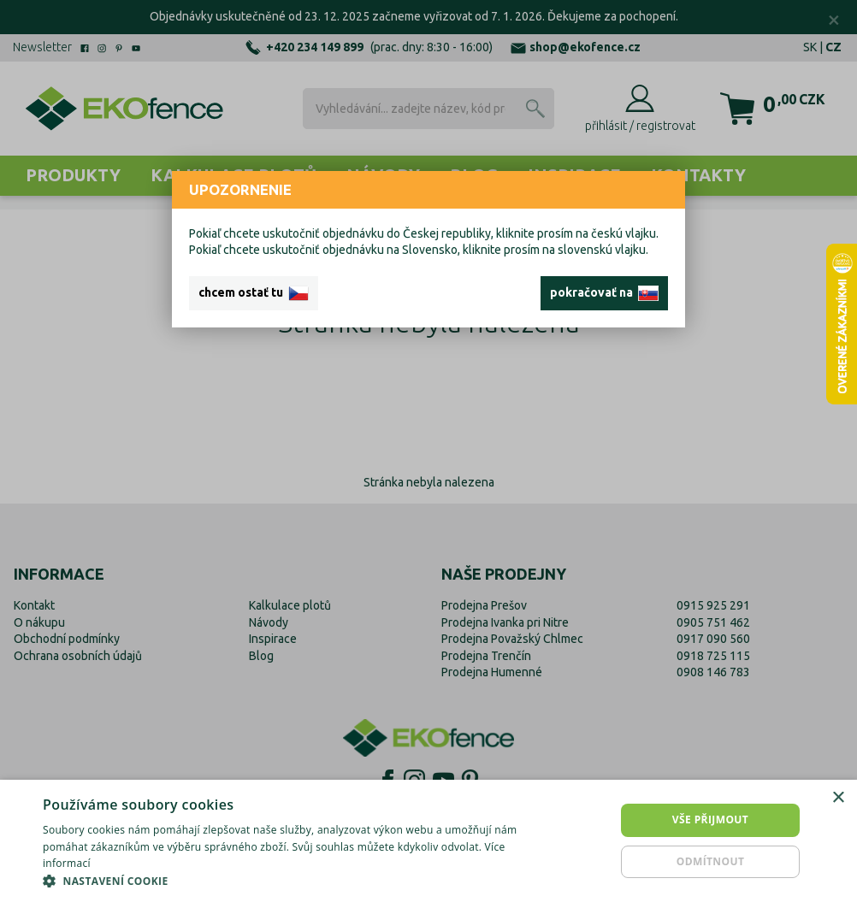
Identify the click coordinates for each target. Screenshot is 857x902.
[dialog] (428, 841)
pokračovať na (604, 293)
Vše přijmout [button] (710, 819)
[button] (291, 880)
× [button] (837, 798)
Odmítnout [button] (711, 861)
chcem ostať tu (253, 293)
